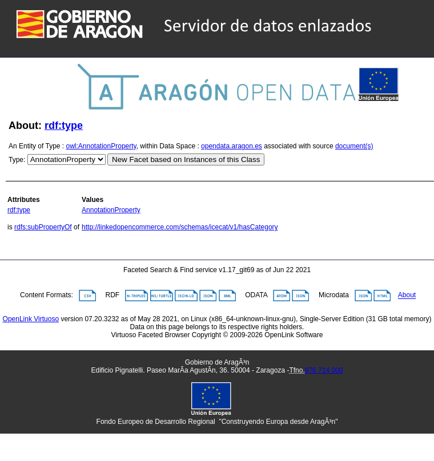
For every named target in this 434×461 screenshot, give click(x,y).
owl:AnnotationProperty (101, 146)
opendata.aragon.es (231, 146)
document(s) (354, 146)
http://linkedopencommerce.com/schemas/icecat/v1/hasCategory (180, 227)
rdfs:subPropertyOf (43, 227)
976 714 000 (324, 370)
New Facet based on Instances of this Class (186, 159)
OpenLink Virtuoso (31, 319)
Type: (17, 160)
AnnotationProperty (111, 210)
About (407, 296)
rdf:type (64, 125)
